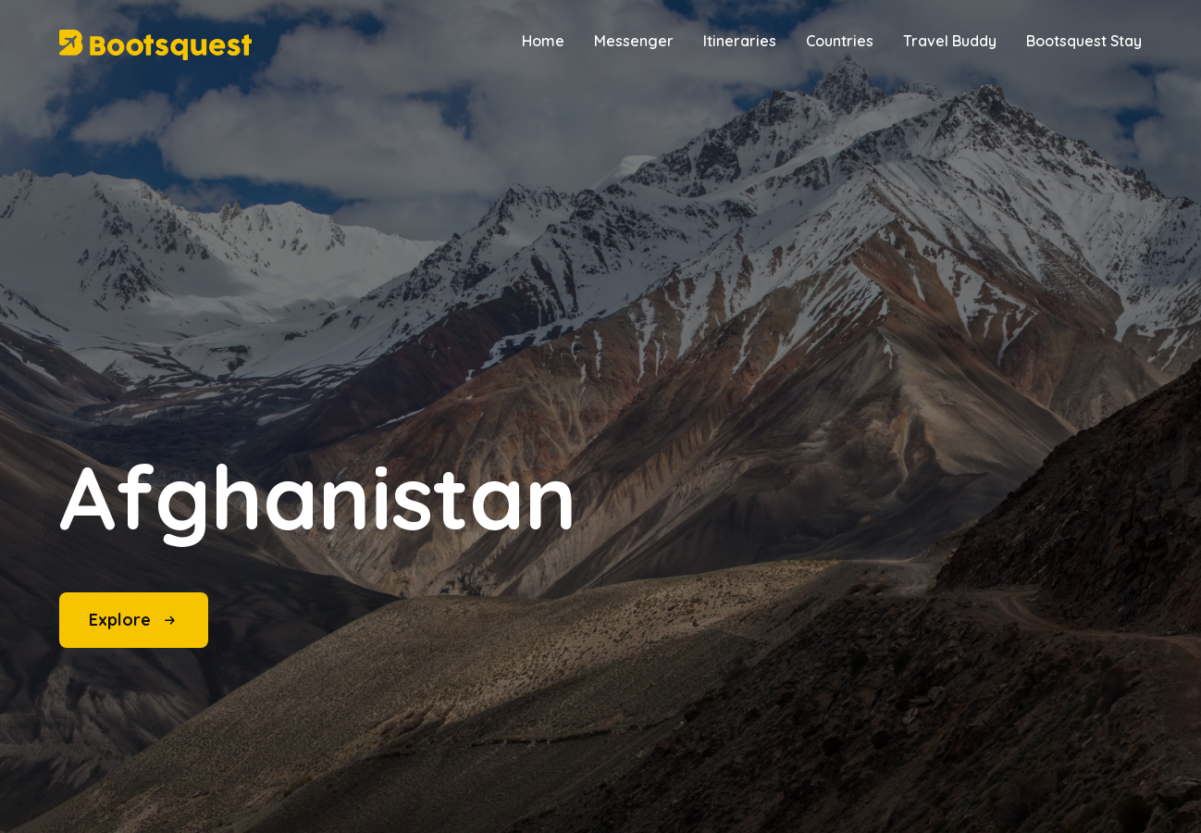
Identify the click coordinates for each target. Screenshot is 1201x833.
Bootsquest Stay (1084, 40)
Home (543, 40)
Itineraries (739, 40)
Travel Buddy (950, 40)
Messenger (634, 40)
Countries (839, 40)
